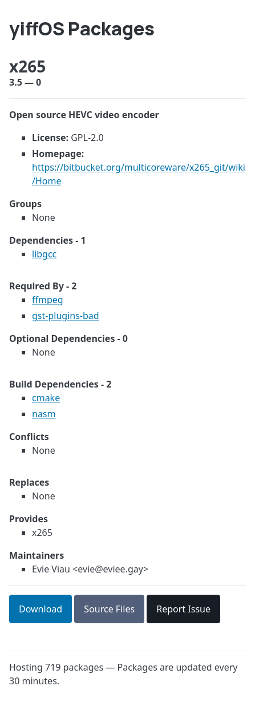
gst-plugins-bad (65, 315)
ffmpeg (47, 299)
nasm (44, 414)
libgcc (44, 254)
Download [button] (40, 609)
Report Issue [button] (183, 609)
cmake (46, 398)
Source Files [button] (109, 609)
